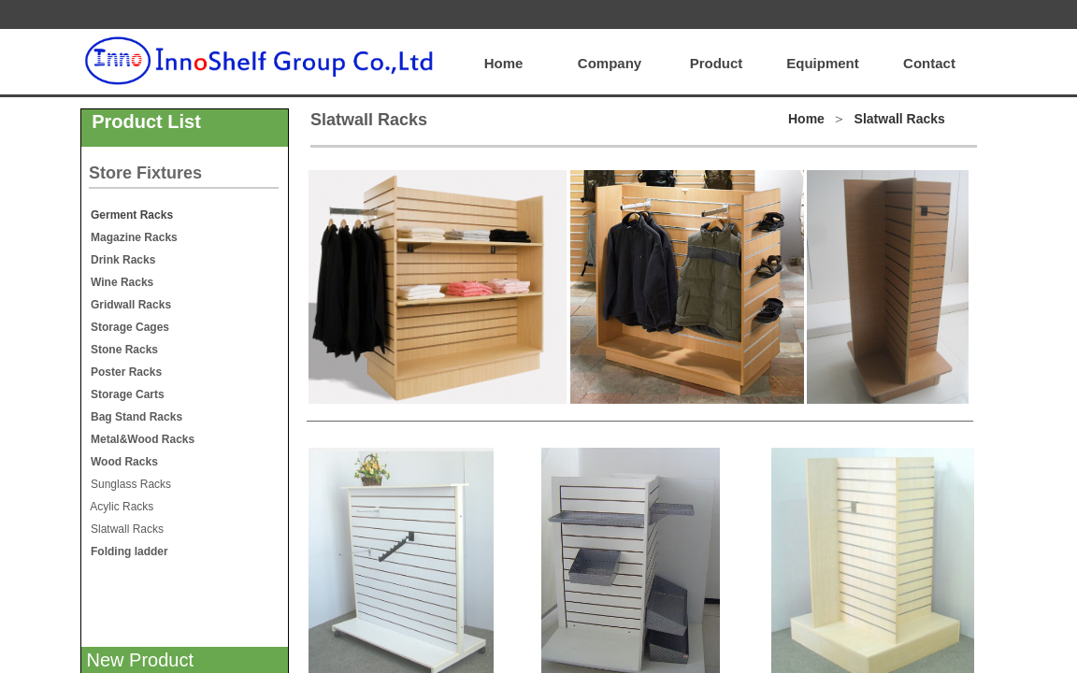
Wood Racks (123, 461)
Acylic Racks (117, 506)
